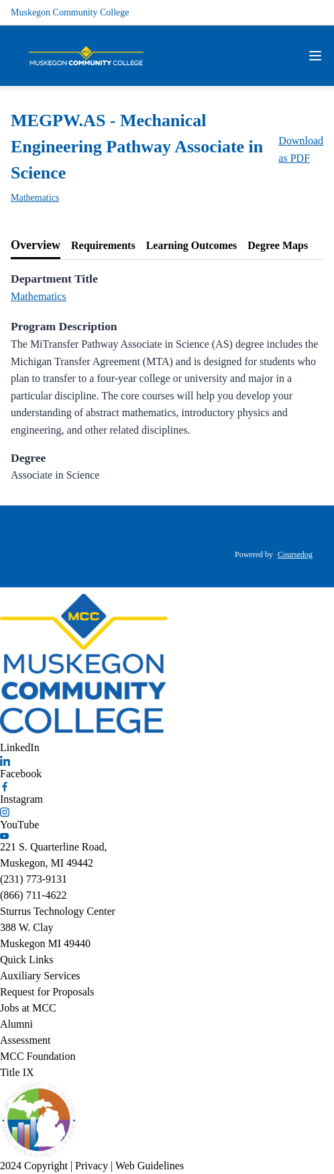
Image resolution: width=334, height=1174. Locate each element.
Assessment (25, 1040)
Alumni (16, 1024)
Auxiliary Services (40, 975)
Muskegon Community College (70, 12)
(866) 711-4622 (33, 895)
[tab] (35, 245)
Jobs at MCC (28, 1008)
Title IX (17, 1072)
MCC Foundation (37, 1056)
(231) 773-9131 (33, 879)
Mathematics (35, 198)
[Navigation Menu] (315, 55)
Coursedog (295, 554)
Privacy (91, 1165)
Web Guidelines (149, 1165)
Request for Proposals (47, 991)
